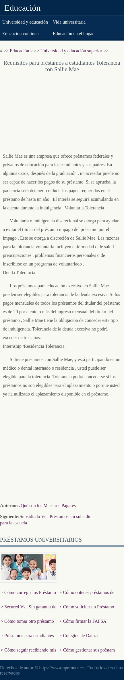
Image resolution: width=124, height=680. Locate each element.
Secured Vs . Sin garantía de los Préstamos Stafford (28, 611)
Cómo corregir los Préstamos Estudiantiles (28, 596)
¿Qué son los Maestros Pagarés (47, 505)
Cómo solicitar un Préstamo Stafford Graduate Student (87, 611)
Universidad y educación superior (71, 50)
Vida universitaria (69, 22)
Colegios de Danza (80, 635)
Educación (22, 7)
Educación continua (20, 33)
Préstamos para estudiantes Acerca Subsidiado (27, 640)
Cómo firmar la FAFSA (84, 621)
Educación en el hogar (73, 33)
